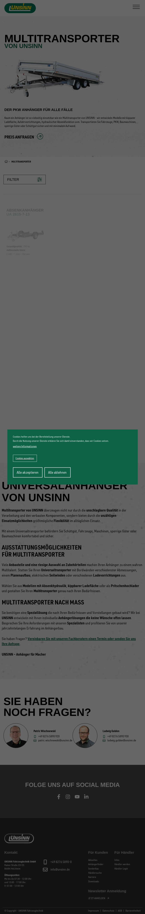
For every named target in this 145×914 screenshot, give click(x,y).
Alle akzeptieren (27, 472)
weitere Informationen (25, 446)
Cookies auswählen (24, 458)
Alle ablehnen (57, 472)
